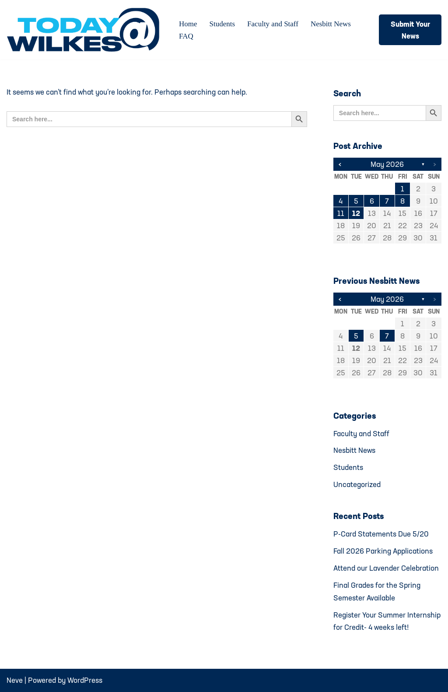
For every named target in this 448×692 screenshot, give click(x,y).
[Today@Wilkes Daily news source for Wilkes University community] (85, 30)
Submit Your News (410, 29)
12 (356, 213)
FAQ (186, 36)
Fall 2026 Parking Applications (383, 550)
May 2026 (387, 164)
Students (222, 24)
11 (340, 213)
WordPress (84, 680)
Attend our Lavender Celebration (386, 567)
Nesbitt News (331, 24)
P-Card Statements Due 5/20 (381, 533)
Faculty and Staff (272, 24)
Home (188, 24)
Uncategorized (357, 484)
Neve (15, 680)
